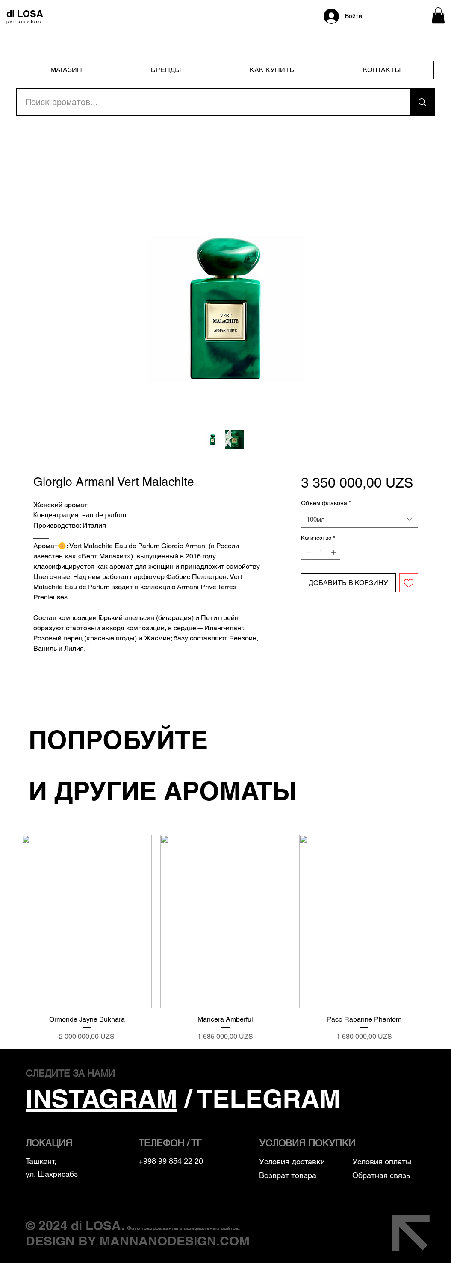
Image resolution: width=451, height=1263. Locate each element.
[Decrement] (307, 552)
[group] (225, 938)
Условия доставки (292, 1161)
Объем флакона (326, 502)
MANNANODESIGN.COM (175, 1240)
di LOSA (96, 1225)
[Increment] (334, 552)
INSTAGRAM (101, 1098)
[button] (438, 15)
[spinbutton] (320, 552)
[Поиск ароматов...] (208, 102)
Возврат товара (287, 1175)
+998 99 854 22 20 (171, 1161)
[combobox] (359, 519)
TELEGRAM (269, 1098)
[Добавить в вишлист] (408, 582)
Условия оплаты (382, 1161)
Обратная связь (381, 1175)
